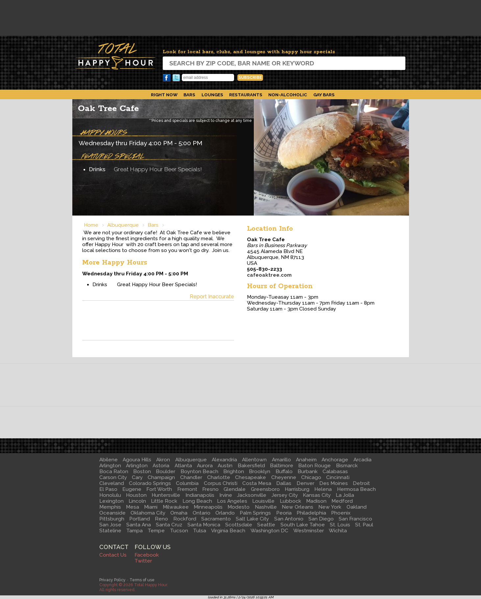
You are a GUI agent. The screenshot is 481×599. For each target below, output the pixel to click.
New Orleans (297, 507)
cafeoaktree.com (269, 275)
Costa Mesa (256, 483)
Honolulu (110, 495)
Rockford (184, 519)
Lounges (212, 94)
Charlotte (218, 477)
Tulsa (199, 531)
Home (91, 225)
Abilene (108, 460)
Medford (342, 501)
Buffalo (284, 471)
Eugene (131, 489)
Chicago (311, 477)
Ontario (201, 513)
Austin (225, 466)
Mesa (132, 507)
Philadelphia (311, 513)
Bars (189, 94)
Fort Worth (159, 489)
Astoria (161, 466)
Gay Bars (324, 94)
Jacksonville (251, 495)
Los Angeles (232, 501)
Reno (161, 519)
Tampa (134, 531)
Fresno (210, 489)
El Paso (108, 489)
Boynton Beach (199, 471)
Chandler (191, 477)
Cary (137, 477)
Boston (142, 471)
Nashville (266, 507)
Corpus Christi (220, 483)
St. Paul (364, 525)
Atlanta (183, 466)
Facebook (167, 78)
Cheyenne (283, 477)
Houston (136, 495)
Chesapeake (250, 477)
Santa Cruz (169, 525)
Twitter (176, 78)
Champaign (161, 477)
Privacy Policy (112, 579)
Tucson (179, 531)
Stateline (110, 531)
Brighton (233, 471)
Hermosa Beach (356, 489)
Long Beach (197, 501)
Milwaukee (176, 507)
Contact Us (113, 555)
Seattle (266, 525)
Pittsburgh (111, 519)
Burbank (308, 471)
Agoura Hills (137, 460)
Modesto (239, 507)
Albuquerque (123, 225)
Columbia (187, 483)
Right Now (164, 94)
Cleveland (111, 483)
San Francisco (355, 519)
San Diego (321, 519)
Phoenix (340, 513)
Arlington (110, 466)
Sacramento (216, 519)
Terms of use (142, 579)
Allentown (254, 460)
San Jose (110, 525)
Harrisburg (297, 489)
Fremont (187, 489)
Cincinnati (337, 477)
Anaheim (306, 460)
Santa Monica (203, 525)
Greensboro (265, 489)
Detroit (361, 483)
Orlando (225, 513)
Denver (305, 483)
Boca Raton (113, 471)
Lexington (111, 501)
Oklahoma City (148, 513)
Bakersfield (251, 466)
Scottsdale (238, 525)
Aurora (205, 466)
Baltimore (281, 466)
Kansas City (317, 495)
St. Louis (340, 525)
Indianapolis (199, 495)
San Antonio (288, 519)
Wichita (338, 531)
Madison (316, 501)
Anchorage (335, 460)
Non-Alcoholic (287, 94)
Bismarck (347, 466)
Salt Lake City (252, 519)
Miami (150, 507)
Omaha (178, 513)
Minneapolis (208, 507)
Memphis (110, 507)
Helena (323, 489)
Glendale (235, 489)
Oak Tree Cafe (108, 108)
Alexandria (224, 460)
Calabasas (335, 471)
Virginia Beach (228, 531)
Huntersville (166, 495)
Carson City (113, 477)
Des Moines (333, 483)
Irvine (225, 495)
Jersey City (285, 495)
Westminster (308, 531)
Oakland (357, 507)
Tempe (156, 531)
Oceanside (112, 513)
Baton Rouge (314, 466)
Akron (163, 460)
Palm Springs (255, 513)
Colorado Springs (150, 483)
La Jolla (345, 495)
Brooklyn (259, 471)
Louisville (263, 501)
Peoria (284, 513)
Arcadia (362, 460)
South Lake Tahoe (302, 525)
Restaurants (245, 94)
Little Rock (164, 501)
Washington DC (269, 531)
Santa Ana (138, 525)
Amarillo (281, 460)
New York (329, 507)
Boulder (165, 471)
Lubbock (290, 501)
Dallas (283, 483)
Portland (139, 519)
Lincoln (137, 501)
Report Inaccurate (212, 296)
